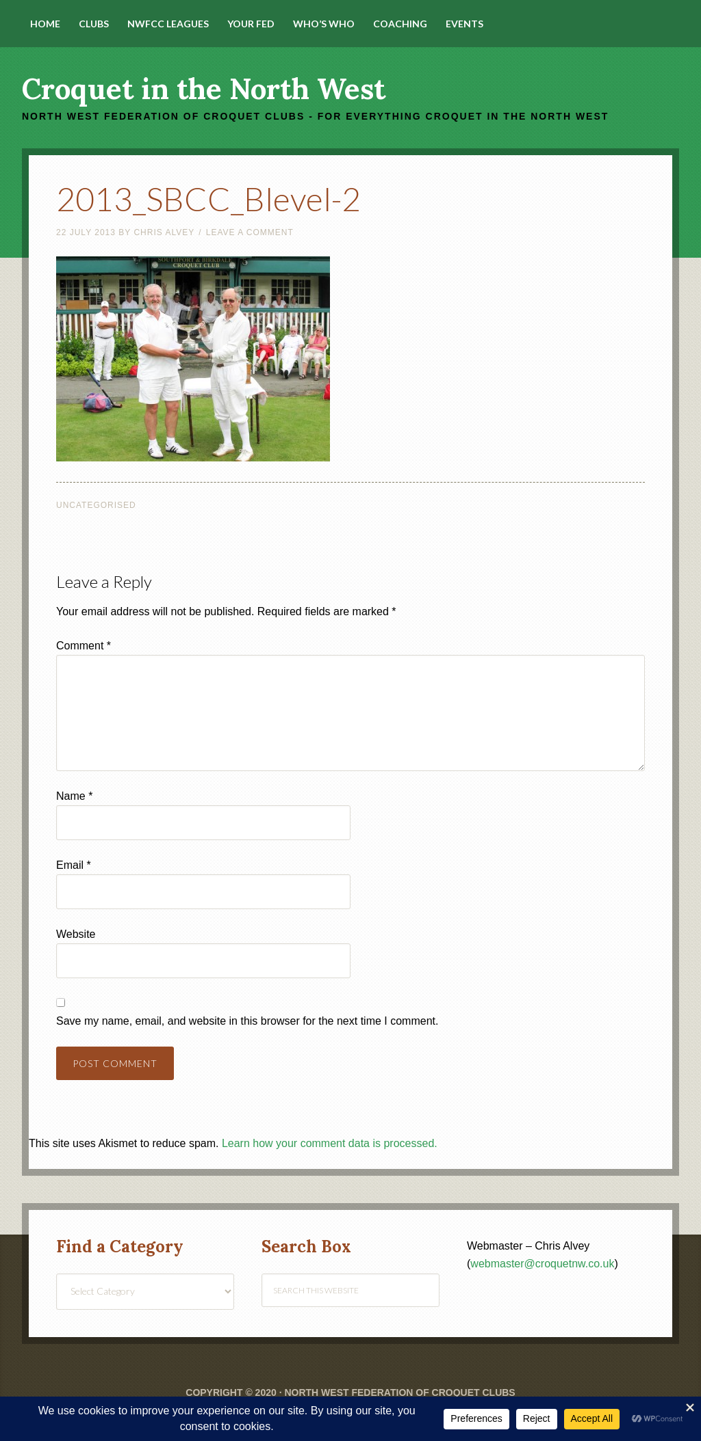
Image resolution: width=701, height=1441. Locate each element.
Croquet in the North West (203, 88)
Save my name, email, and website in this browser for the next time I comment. (247, 1021)
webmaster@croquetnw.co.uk (542, 1263)
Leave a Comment (250, 232)
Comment (83, 645)
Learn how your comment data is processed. (329, 1143)
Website (76, 934)
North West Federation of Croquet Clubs (399, 1392)
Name (74, 796)
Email (73, 865)
